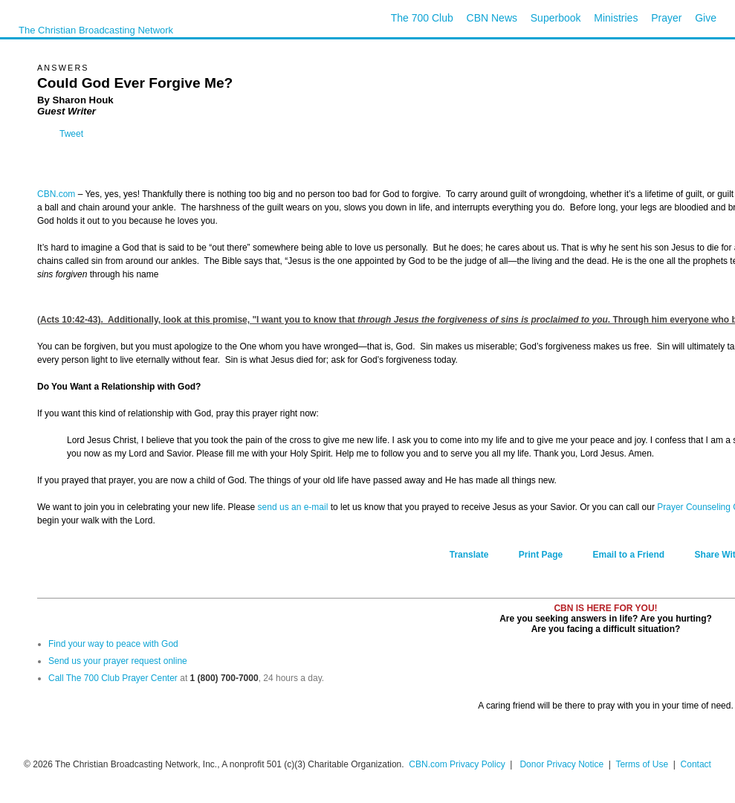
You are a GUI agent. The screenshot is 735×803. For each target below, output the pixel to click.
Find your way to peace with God (113, 644)
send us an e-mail (293, 507)
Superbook (556, 18)
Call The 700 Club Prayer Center (113, 678)
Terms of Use (642, 764)
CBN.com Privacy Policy (457, 764)
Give (705, 18)
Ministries (616, 18)
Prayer (666, 18)
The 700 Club (422, 18)
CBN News (492, 18)
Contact (696, 764)
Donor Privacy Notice (561, 764)
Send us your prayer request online (117, 661)
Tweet (71, 134)
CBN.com (56, 194)
